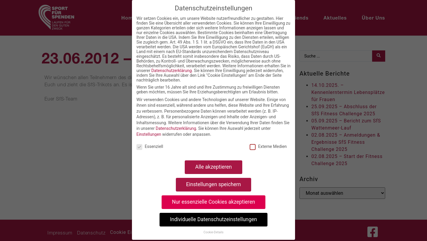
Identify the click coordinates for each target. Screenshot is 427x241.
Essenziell (149, 146)
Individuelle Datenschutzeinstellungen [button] (213, 219)
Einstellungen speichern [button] (213, 184)
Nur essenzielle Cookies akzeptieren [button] (213, 202)
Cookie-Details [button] (213, 232)
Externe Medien (268, 146)
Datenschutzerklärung (171, 70)
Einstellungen (148, 134)
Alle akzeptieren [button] (213, 167)
